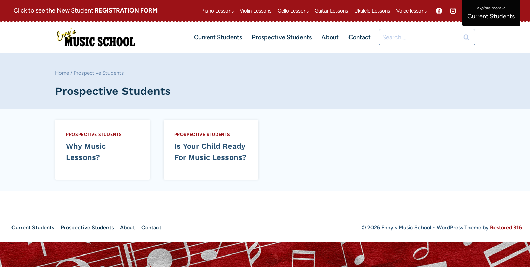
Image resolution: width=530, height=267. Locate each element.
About (330, 37)
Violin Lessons (255, 11)
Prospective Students (282, 37)
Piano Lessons (217, 11)
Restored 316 (506, 227)
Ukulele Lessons (372, 11)
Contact (359, 37)
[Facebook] (439, 11)
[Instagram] (453, 11)
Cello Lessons (293, 11)
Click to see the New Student (86, 10)
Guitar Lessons (331, 11)
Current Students (218, 37)
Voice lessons (411, 11)
